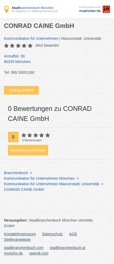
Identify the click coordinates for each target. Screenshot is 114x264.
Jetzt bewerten (47, 45)
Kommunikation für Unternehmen (31, 38)
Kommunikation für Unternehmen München (39, 178)
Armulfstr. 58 (54, 59)
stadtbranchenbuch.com (23, 248)
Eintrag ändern (21, 90)
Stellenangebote (17, 239)
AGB (73, 234)
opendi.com (38, 253)
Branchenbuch (16, 173)
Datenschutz (52, 234)
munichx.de (13, 253)
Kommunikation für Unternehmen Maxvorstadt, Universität (51, 184)
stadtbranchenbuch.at (67, 248)
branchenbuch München (33, 8)
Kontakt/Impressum (20, 234)
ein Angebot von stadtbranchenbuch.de (34, 11)
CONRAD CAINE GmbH (24, 189)
